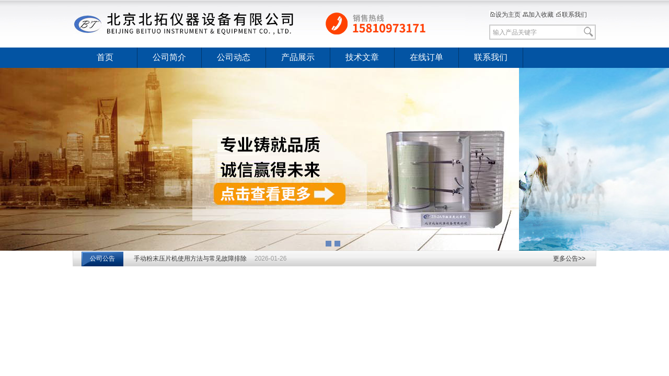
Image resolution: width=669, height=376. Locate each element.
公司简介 (169, 57)
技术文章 (362, 57)
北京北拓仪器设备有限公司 (269, 23)
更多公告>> (569, 258)
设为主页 (505, 14)
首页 (105, 57)
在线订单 (426, 57)
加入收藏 (537, 14)
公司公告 (102, 258)
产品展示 (298, 57)
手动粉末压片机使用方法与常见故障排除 (190, 258)
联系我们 (571, 14)
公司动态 (233, 57)
